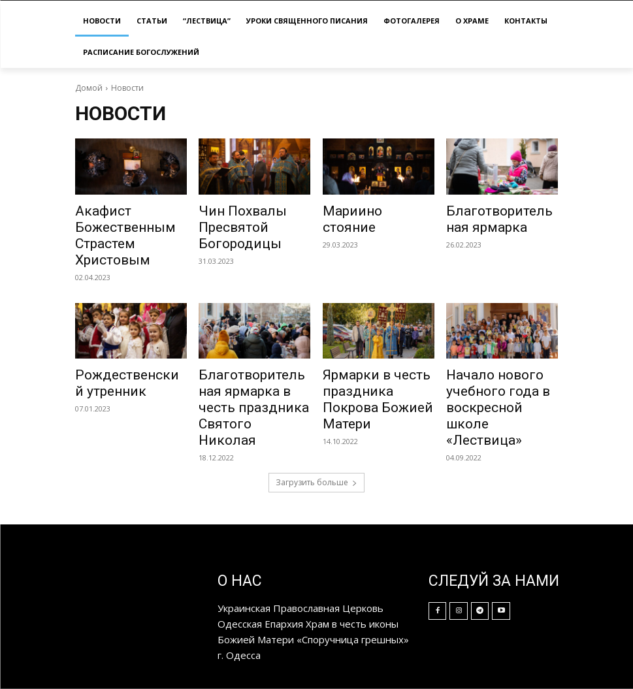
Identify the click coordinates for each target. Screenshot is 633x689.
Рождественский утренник (127, 383)
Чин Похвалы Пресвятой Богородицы (243, 227)
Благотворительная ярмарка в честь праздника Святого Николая (254, 407)
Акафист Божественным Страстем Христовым (125, 235)
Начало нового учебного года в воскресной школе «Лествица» (498, 407)
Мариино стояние (352, 219)
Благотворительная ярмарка (499, 219)
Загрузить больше (316, 482)
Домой (89, 87)
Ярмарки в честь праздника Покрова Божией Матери (378, 399)
